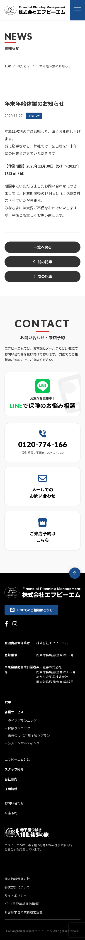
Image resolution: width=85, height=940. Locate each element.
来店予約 (11, 812)
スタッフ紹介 (14, 769)
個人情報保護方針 (17, 878)
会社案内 (11, 779)
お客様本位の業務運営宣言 (24, 912)
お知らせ (23, 66)
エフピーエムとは (17, 759)
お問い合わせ (14, 803)
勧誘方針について (17, 887)
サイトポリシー (16, 895)
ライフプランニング (22, 720)
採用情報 (11, 788)
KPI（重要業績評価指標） (23, 903)
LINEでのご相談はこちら (31, 609)
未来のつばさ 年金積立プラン (29, 735)
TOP (8, 66)
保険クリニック (19, 727)
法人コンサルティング (23, 742)
